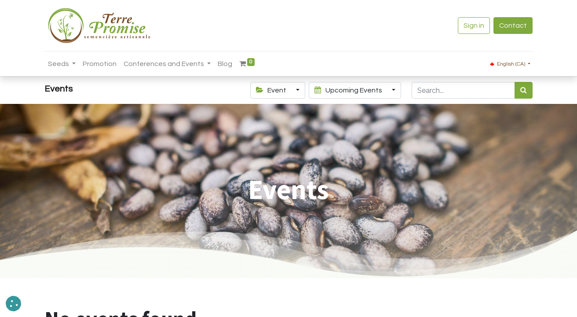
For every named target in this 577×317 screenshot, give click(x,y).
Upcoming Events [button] (348, 90)
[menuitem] (99, 64)
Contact (513, 25)
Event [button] (272, 90)
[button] (13, 303)
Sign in (474, 25)
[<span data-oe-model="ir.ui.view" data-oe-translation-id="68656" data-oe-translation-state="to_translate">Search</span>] (524, 90)
